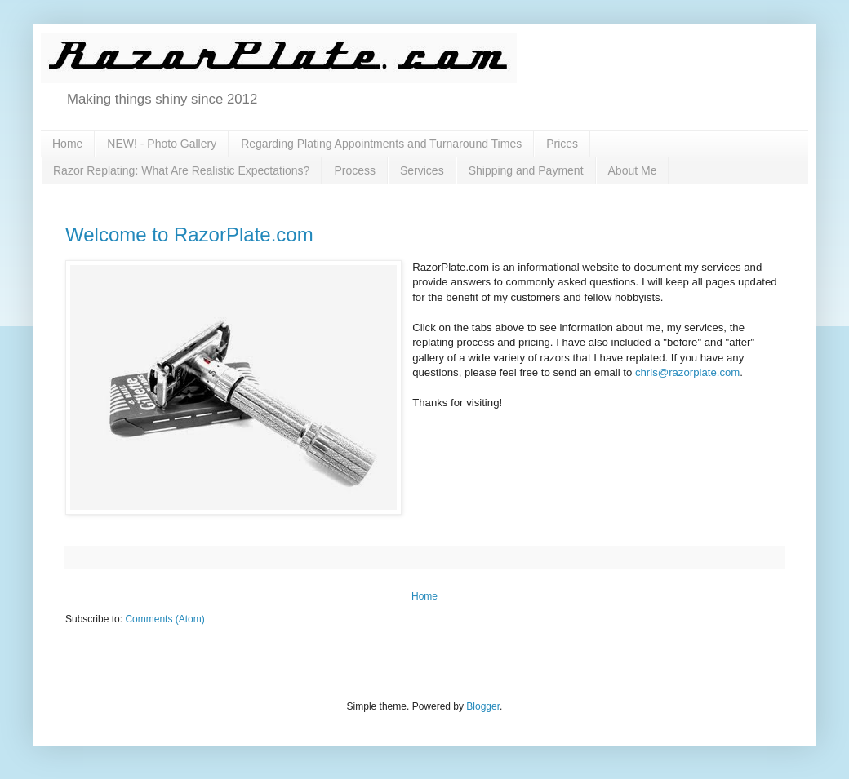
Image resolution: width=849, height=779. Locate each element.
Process (355, 170)
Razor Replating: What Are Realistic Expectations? (181, 170)
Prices (562, 143)
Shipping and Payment (526, 170)
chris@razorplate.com (687, 372)
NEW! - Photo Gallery (161, 143)
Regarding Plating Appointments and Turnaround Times (381, 143)
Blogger (483, 706)
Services (422, 170)
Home (67, 143)
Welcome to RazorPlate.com (189, 235)
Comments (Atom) (164, 619)
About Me (632, 170)
